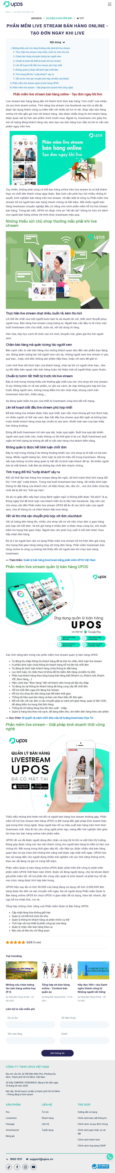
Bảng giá (10, 1136)
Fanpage (10, 1124)
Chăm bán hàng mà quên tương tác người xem (38, 56)
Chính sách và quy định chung (93, 1124)
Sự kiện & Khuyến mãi (24, 12)
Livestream (11, 1118)
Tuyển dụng (47, 1130)
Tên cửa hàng (15, 1033)
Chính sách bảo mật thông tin (92, 1118)
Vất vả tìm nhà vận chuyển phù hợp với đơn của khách (42, 78)
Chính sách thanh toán (89, 1139)
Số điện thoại (69, 1018)
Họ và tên (13, 1018)
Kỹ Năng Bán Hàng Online (17, 997)
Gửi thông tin (57, 1053)
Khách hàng (48, 1118)
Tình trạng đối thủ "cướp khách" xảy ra (35, 74)
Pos (8, 1112)
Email (64, 1033)
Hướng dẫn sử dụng (87, 1112)
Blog (8, 12)
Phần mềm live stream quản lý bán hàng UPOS (36, 83)
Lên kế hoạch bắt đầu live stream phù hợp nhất (39, 65)
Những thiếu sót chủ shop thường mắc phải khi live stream (41, 48)
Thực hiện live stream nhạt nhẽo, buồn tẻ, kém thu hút (42, 52)
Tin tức (45, 1112)
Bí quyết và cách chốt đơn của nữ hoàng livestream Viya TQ (57, 718)
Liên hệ (45, 1124)
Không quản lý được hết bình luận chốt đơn (37, 69)
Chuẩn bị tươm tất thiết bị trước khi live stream (38, 61)
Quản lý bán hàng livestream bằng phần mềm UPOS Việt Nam (59, 560)
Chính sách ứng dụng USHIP (92, 1145)
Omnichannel (12, 1130)
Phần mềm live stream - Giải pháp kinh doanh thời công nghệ (43, 87)
